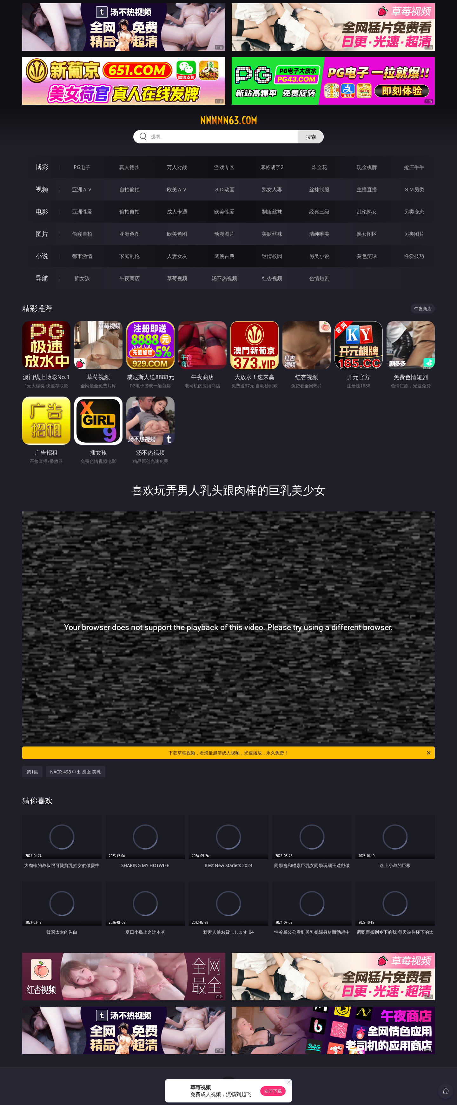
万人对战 (177, 167)
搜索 (311, 136)
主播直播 (367, 189)
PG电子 (82, 167)
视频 (42, 189)
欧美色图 (177, 233)
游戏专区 (224, 167)
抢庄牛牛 (414, 167)
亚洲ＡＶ (82, 189)
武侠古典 (224, 256)
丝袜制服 (319, 189)
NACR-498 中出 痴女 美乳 (75, 772)
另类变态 (414, 211)
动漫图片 (224, 233)
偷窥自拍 (82, 233)
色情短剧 (319, 278)
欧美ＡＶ (177, 189)
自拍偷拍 (129, 189)
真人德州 (129, 167)
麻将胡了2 (271, 167)
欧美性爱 (224, 211)
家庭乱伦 (129, 256)
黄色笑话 (367, 256)
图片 (42, 233)
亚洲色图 (129, 233)
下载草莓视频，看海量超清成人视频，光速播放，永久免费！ (300, 753)
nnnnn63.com (228, 120)
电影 (42, 211)
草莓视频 (177, 278)
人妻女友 (177, 256)
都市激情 (82, 256)
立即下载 (273, 1091)
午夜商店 (129, 278)
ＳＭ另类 (414, 189)
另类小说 (319, 256)
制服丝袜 (272, 211)
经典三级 (319, 211)
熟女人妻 (272, 189)
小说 (42, 256)
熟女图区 (367, 233)
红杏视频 (272, 278)
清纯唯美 (319, 233)
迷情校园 (272, 256)
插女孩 (82, 278)
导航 (42, 278)
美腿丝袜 (272, 233)
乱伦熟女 (367, 211)
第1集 (32, 772)
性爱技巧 (414, 256)
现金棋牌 (367, 167)
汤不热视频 (224, 278)
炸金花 (319, 167)
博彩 (42, 167)
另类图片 (414, 233)
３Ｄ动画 (224, 189)
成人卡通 (177, 211)
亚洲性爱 (82, 211)
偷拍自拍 (129, 211)
